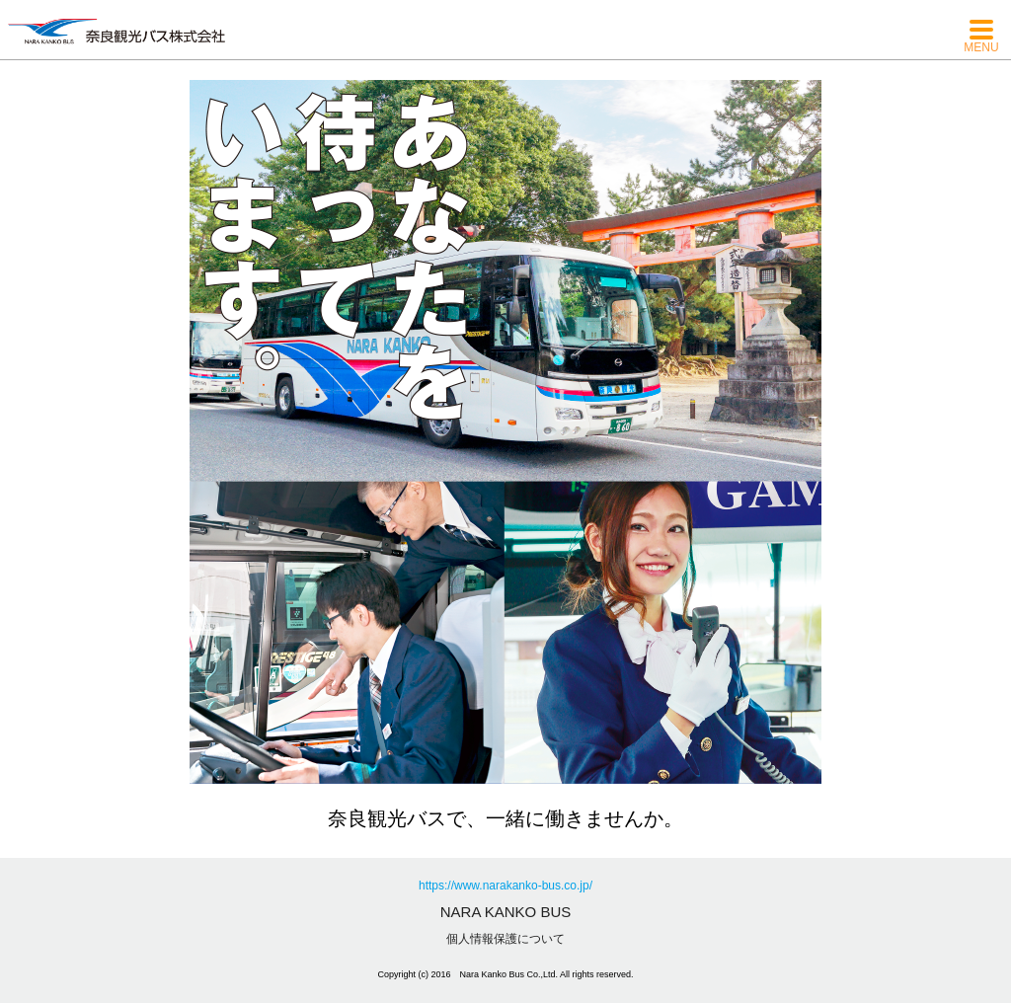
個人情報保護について (505, 939)
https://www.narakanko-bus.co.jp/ (505, 885)
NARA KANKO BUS (506, 911)
